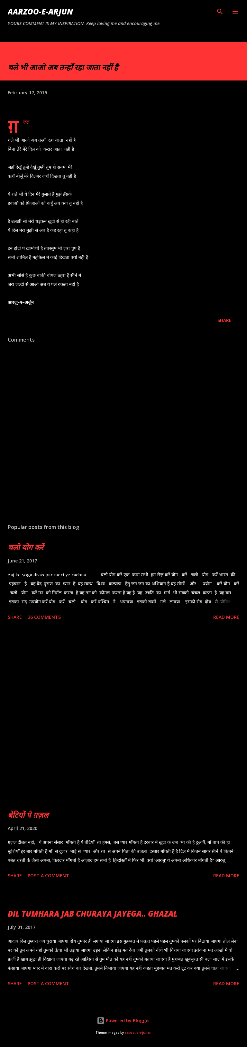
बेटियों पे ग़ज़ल (28, 814)
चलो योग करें (25, 547)
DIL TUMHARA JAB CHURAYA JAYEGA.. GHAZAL (93, 913)
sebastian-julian (138, 1033)
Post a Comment (48, 876)
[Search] (220, 11)
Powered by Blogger (123, 1020)
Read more (226, 617)
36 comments (44, 617)
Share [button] (224, 320)
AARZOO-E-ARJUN (40, 11)
